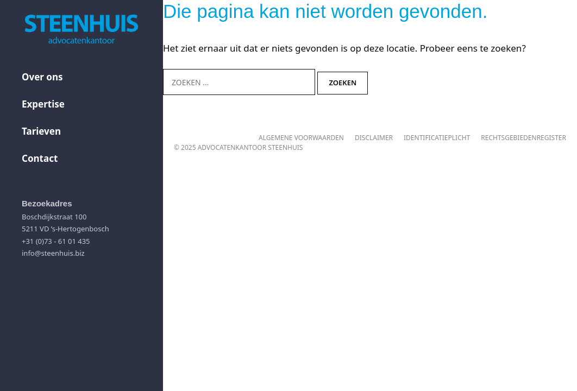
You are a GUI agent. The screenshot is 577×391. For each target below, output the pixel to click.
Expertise (43, 104)
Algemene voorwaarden (301, 137)
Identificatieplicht (437, 137)
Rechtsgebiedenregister (523, 137)
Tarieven (41, 131)
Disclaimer (374, 137)
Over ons (42, 77)
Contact (40, 158)
